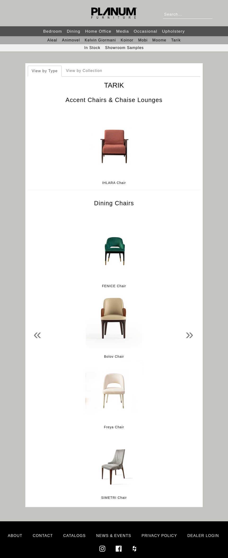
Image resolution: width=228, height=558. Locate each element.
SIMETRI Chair (114, 498)
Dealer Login (203, 536)
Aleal (52, 40)
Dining (73, 31)
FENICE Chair (114, 286)
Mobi (143, 40)
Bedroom (52, 31)
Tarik (176, 40)
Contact (43, 536)
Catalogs (74, 536)
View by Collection (84, 71)
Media (122, 31)
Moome (159, 40)
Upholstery (173, 31)
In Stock (92, 48)
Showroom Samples (124, 48)
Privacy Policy (159, 536)
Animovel (71, 40)
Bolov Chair (114, 356)
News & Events (113, 536)
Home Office (98, 31)
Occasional (145, 31)
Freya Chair (114, 427)
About (15, 536)
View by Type (45, 71)
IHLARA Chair (114, 183)
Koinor (127, 40)
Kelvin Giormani (100, 40)
